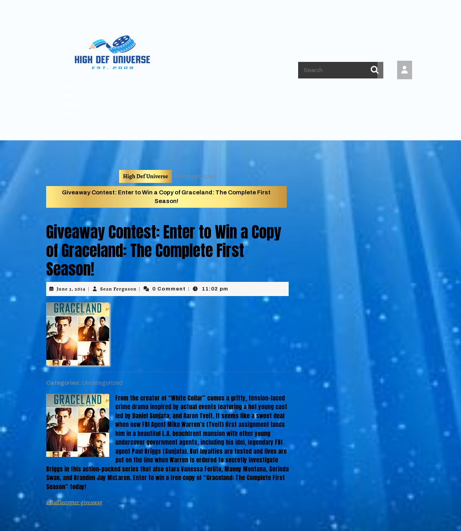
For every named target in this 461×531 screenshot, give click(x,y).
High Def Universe (145, 176)
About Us (172, 70)
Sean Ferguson (118, 288)
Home (120, 70)
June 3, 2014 (71, 288)
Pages (144, 70)
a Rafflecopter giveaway (74, 502)
